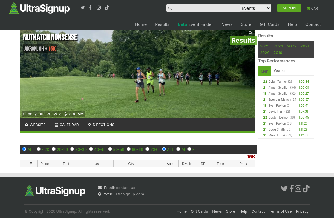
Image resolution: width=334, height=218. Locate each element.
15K (251, 156)
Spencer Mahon (279, 99)
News (226, 24)
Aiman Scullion (278, 87)
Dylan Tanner (277, 81)
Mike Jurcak (277, 135)
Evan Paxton (277, 105)
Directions (100, 124)
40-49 (100, 149)
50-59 (119, 149)
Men (264, 71)
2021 (305, 46)
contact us (125, 187)
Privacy (302, 211)
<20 (45, 149)
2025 (264, 46)
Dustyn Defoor (278, 117)
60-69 (137, 149)
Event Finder (195, 24)
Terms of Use (280, 211)
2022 (292, 46)
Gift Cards (269, 24)
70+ (154, 149)
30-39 (81, 149)
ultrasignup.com (129, 193)
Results (162, 24)
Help (292, 24)
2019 (277, 52)
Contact (313, 24)
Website (35, 124)
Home (141, 24)
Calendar (66, 124)
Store (246, 24)
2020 (264, 52)
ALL (31, 149)
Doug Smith (276, 129)
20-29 (62, 149)
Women (280, 70)
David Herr (276, 111)
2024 (278, 46)
